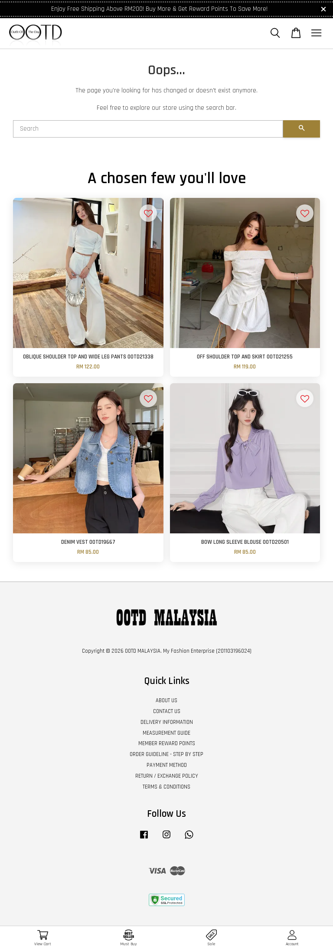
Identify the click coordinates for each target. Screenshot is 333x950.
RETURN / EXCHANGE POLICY (166, 775)
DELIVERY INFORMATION (166, 722)
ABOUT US (166, 700)
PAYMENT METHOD (167, 765)
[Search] (148, 129)
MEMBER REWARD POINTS (166, 743)
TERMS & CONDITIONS (166, 786)
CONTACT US (166, 711)
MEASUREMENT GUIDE (166, 733)
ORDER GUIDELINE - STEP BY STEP (166, 754)
